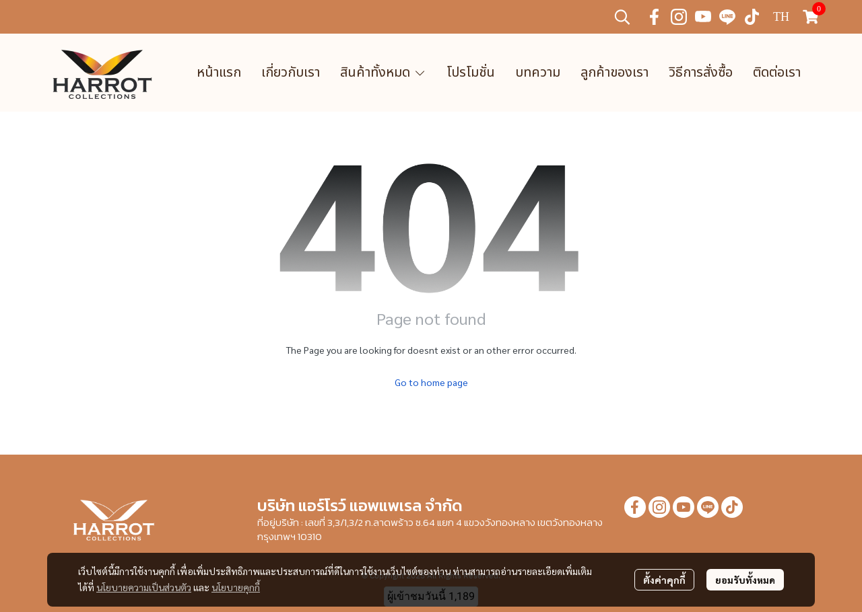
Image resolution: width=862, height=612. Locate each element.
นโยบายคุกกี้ (235, 587)
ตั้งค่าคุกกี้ (664, 580)
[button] (622, 16)
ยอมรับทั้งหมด (745, 580)
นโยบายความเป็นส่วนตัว (143, 587)
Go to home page (431, 382)
